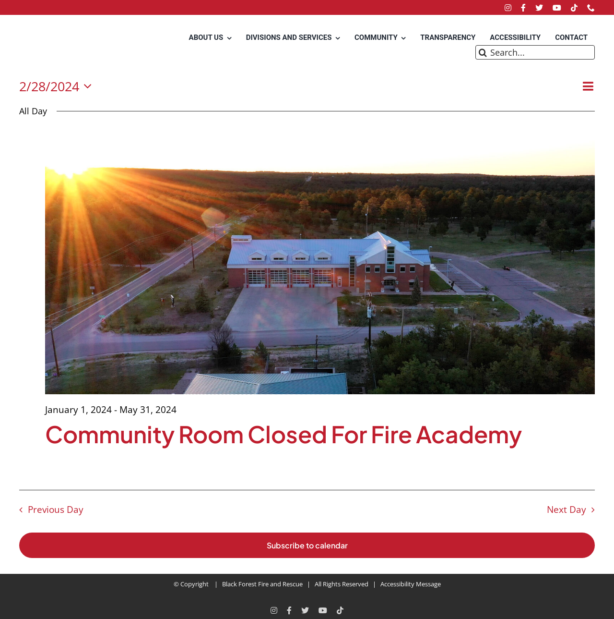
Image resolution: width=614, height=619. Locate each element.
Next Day (566, 509)
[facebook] (523, 8)
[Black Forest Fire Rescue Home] (57, 45)
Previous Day (55, 509)
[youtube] (557, 8)
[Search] (482, 52)
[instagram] (508, 8)
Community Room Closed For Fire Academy (283, 434)
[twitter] (539, 8)
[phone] (591, 8)
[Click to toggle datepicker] (58, 87)
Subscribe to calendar (307, 545)
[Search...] (535, 52)
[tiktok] (574, 8)
